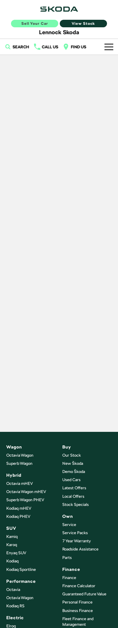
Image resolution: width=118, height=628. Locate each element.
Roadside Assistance (80, 549)
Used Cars (71, 479)
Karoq (11, 544)
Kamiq (12, 536)
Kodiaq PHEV (18, 516)
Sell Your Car (34, 23)
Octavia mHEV (19, 483)
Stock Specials (75, 504)
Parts (67, 557)
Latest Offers (74, 488)
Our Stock (71, 455)
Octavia (13, 589)
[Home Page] (59, 9)
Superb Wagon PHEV (25, 499)
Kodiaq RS (15, 606)
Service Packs (75, 532)
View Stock (83, 23)
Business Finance (77, 610)
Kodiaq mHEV (18, 508)
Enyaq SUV (16, 552)
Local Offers (73, 496)
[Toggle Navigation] (108, 47)
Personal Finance (77, 602)
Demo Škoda (73, 471)
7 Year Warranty (76, 541)
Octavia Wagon (19, 455)
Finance (69, 577)
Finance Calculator (78, 585)
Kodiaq (12, 561)
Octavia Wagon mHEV (26, 491)
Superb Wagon (19, 463)
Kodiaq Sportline (21, 569)
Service (69, 524)
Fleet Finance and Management (77, 621)
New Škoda (72, 463)
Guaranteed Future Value (84, 594)
